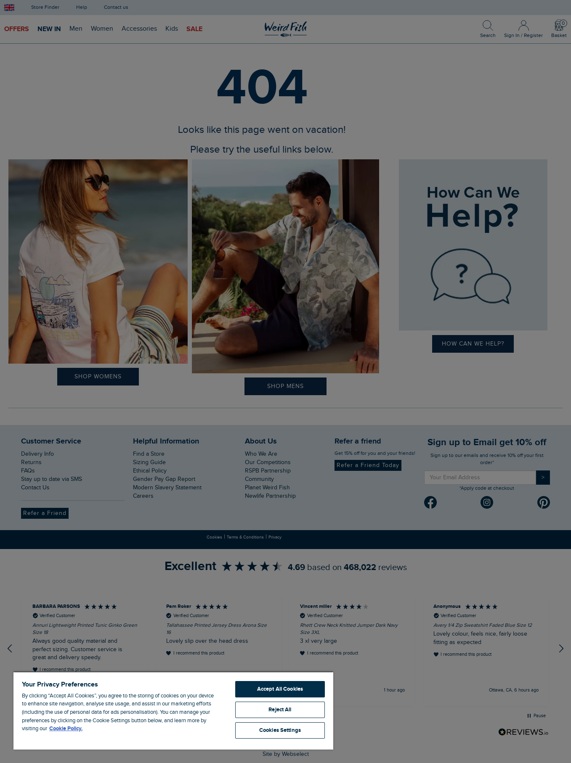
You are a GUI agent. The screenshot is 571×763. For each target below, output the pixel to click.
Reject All (279, 709)
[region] (173, 710)
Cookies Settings (280, 730)
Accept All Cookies (280, 689)
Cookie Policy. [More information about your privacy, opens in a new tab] (65, 728)
